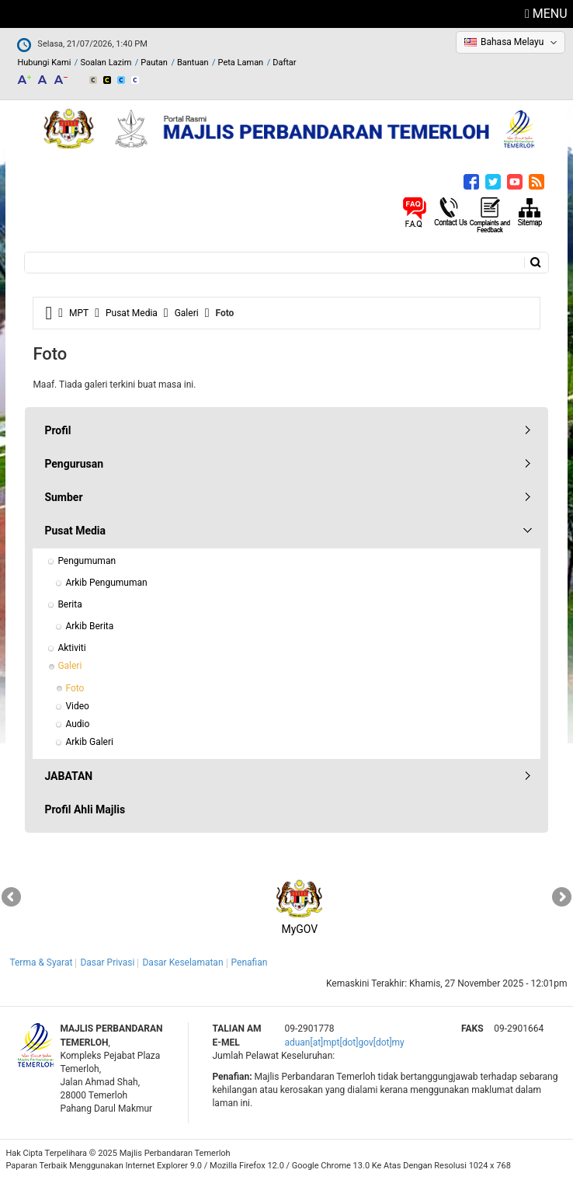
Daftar (284, 62)
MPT (79, 313)
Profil (57, 430)
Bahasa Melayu (512, 42)
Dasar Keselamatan (182, 962)
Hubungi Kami (44, 62)
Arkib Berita (89, 626)
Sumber (63, 497)
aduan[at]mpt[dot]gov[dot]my (344, 1042)
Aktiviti (71, 647)
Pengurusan (73, 464)
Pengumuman (86, 560)
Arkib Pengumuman (106, 582)
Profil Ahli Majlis (84, 809)
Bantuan (193, 62)
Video (77, 706)
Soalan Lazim (105, 62)
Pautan (154, 62)
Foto (74, 688)
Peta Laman (241, 62)
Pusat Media (132, 313)
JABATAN (68, 776)
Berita (69, 604)
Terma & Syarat (40, 962)
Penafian (249, 962)
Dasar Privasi (107, 962)
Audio (77, 724)
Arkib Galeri (89, 741)
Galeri (187, 313)
